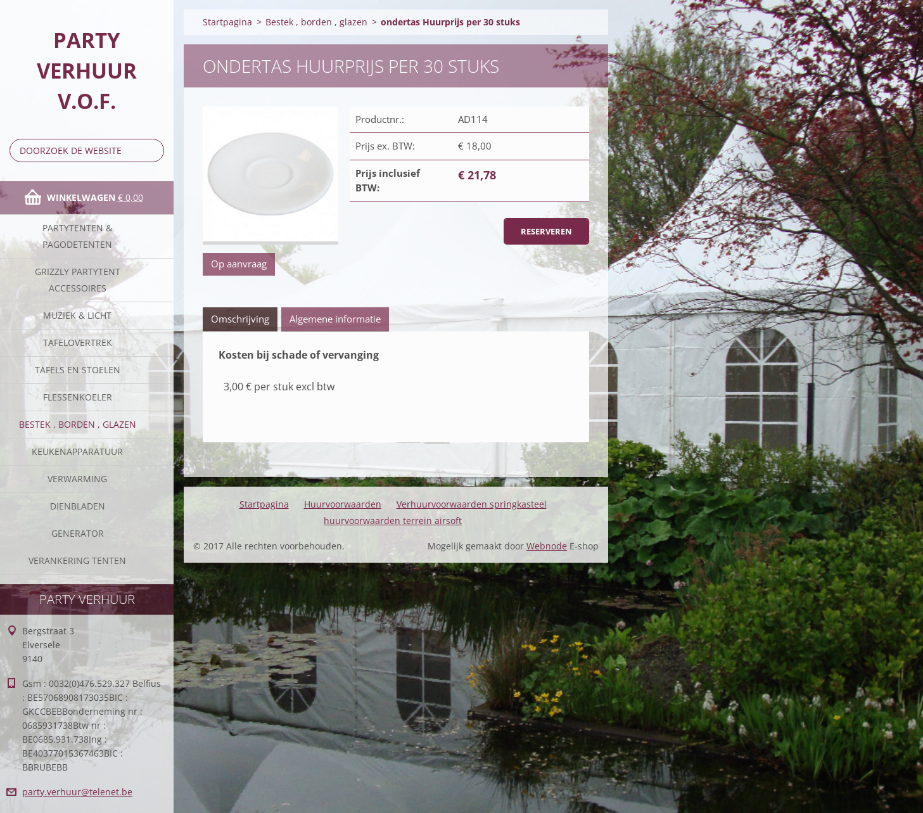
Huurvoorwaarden (342, 504)
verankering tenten (77, 560)
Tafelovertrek (77, 342)
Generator (77, 533)
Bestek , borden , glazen (77, 424)
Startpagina (227, 22)
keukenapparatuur (77, 451)
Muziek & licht (77, 315)
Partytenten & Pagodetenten (77, 236)
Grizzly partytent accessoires (77, 280)
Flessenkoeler (77, 397)
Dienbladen (77, 506)
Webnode (546, 546)
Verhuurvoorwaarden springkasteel (472, 504)
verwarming (77, 479)
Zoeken (152, 150)
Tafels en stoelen (77, 370)
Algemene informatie (335, 318)
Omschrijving (240, 318)
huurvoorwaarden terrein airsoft (393, 521)
